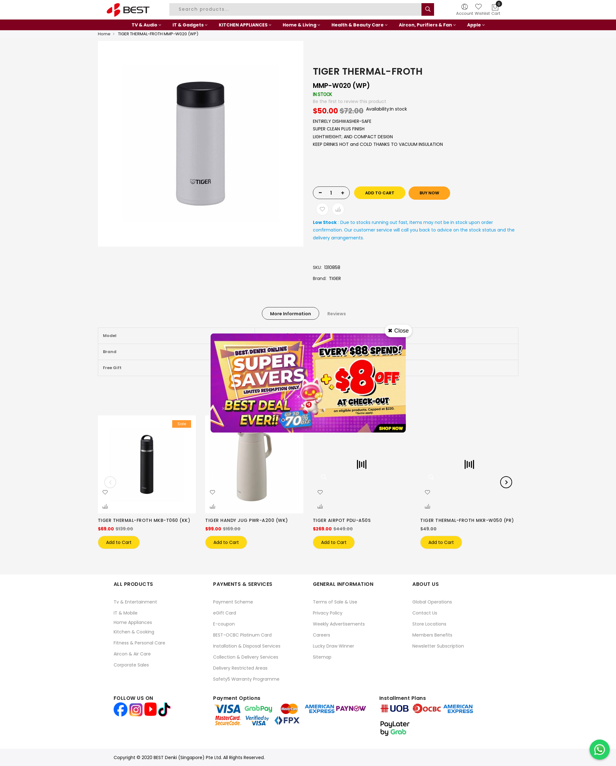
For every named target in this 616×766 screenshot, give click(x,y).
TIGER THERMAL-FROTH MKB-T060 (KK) (144, 520)
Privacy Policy (327, 613)
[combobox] (296, 9)
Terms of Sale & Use (335, 602)
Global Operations (432, 602)
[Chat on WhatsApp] (600, 750)
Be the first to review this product (349, 101)
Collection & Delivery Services (245, 657)
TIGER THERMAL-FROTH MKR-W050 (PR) (467, 520)
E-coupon (224, 624)
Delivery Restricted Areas (240, 668)
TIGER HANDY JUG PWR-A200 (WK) (246, 520)
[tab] (290, 313)
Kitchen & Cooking (134, 632)
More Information (290, 314)
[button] (105, 493)
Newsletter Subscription (438, 646)
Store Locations (429, 624)
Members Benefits (432, 635)
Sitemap (322, 657)
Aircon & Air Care (132, 654)
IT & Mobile (126, 613)
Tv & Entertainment (135, 602)
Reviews (336, 314)
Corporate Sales (131, 665)
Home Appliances (133, 622)
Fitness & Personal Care (139, 643)
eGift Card (224, 613)
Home (104, 34)
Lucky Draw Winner (333, 646)
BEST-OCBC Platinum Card (242, 635)
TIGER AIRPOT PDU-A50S (342, 520)
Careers (321, 635)
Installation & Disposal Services (246, 646)
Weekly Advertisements (339, 624)
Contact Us (424, 613)
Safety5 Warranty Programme (246, 679)
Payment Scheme (233, 602)
